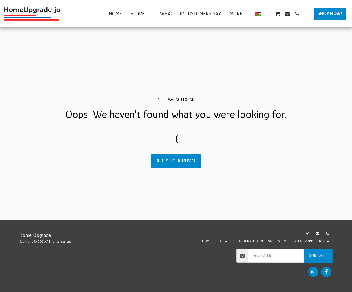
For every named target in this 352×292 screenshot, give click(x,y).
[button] (267, 13)
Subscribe (318, 255)
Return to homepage (176, 160)
